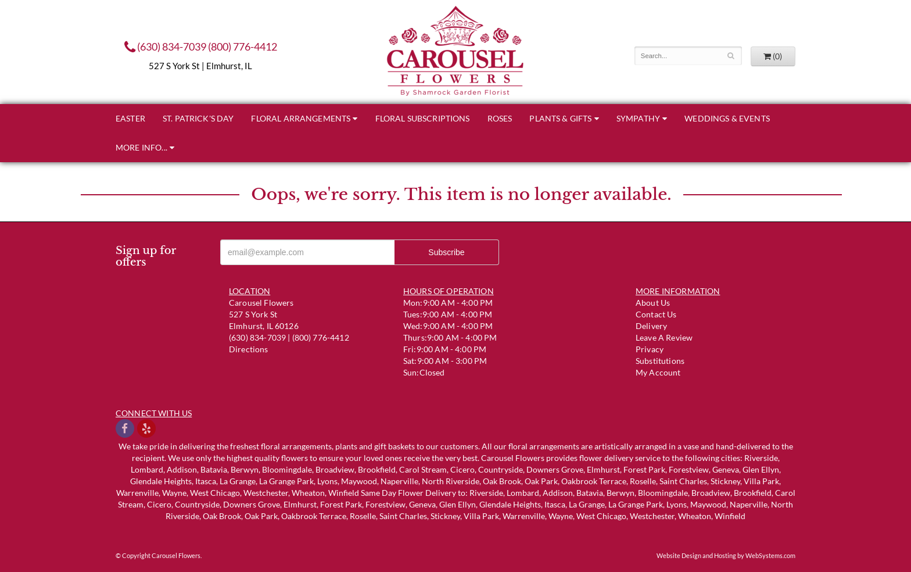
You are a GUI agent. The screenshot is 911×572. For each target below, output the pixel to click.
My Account (658, 372)
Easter (130, 118)
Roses (499, 118)
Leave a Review (664, 337)
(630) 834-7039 (165, 46)
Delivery (651, 326)
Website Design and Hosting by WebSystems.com (726, 555)
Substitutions (660, 361)
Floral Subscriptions (422, 118)
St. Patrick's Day (198, 118)
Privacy (649, 349)
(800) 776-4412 (242, 46)
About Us (653, 303)
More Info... (141, 147)
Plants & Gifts (560, 118)
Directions (248, 349)
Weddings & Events (727, 118)
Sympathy (638, 118)
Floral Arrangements (300, 118)
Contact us (656, 314)
